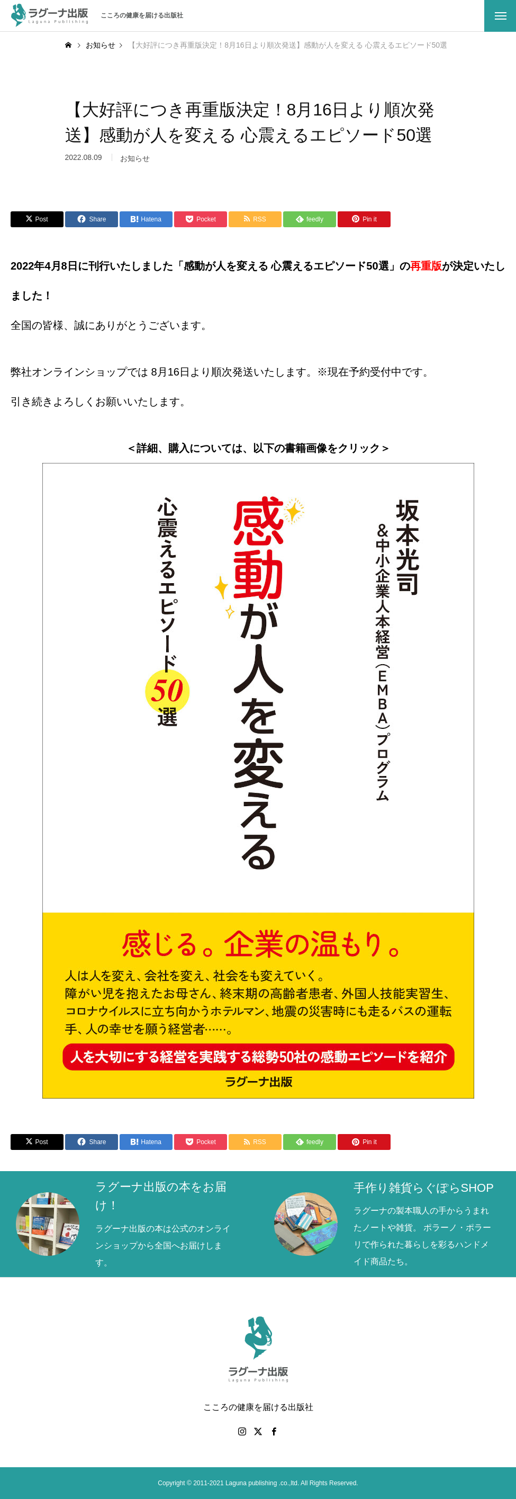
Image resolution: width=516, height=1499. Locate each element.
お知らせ (135, 163)
